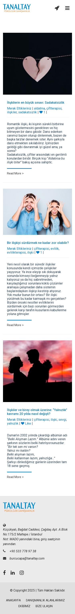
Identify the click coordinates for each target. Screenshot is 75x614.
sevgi (62, 420)
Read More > (15, 173)
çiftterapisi (54, 108)
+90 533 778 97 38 (23, 551)
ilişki (30, 252)
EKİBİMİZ (24, 606)
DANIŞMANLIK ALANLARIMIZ (45, 600)
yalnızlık (12, 423)
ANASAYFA (13, 600)
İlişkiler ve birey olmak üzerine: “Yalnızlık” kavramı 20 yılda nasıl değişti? (37, 412)
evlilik (55, 249)
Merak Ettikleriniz (19, 108)
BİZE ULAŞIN (44, 606)
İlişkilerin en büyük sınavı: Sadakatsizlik (35, 102)
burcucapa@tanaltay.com (27, 558)
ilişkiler (12, 112)
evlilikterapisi (16, 252)
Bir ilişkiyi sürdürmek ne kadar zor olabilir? (38, 243)
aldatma (39, 108)
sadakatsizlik (27, 112)
